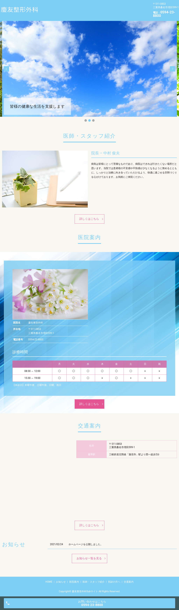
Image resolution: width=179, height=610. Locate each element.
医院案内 (81, 7)
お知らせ (63, 7)
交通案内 (48, 13)
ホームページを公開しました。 (86, 544)
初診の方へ (131, 7)
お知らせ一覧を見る (89, 558)
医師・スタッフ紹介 (105, 7)
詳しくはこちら (89, 218)
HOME (47, 7)
